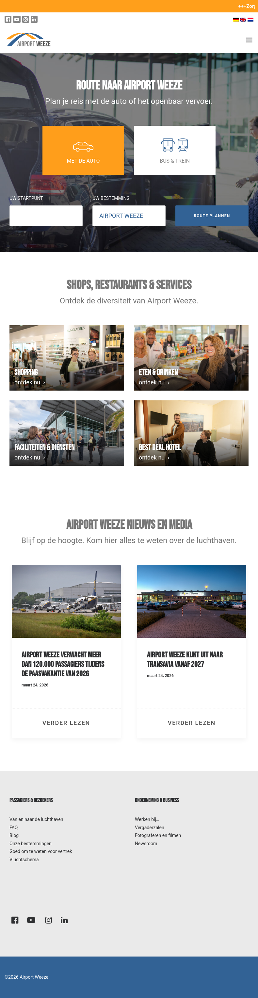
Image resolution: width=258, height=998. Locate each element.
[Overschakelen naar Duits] (236, 19)
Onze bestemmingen (30, 843)
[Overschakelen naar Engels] (243, 19)
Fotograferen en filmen (158, 835)
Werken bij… (147, 819)
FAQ (13, 827)
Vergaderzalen (149, 827)
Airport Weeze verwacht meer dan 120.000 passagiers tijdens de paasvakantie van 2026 (63, 664)
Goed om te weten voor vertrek (40, 851)
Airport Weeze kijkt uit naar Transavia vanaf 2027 (185, 659)
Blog (14, 835)
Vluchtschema (24, 859)
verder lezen (66, 722)
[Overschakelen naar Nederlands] (251, 19)
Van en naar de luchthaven (36, 819)
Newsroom (146, 843)
